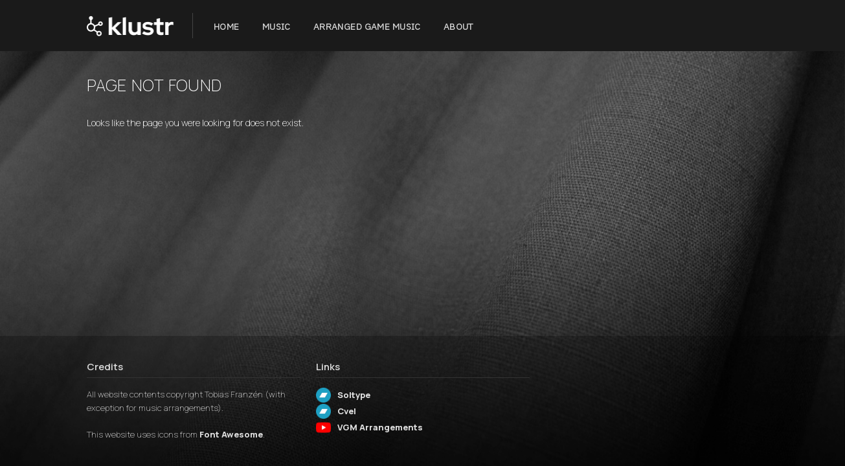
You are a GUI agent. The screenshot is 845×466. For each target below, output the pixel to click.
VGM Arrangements (380, 427)
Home (227, 26)
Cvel (346, 411)
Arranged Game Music (367, 26)
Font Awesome (231, 434)
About (458, 26)
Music (276, 26)
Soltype (353, 395)
